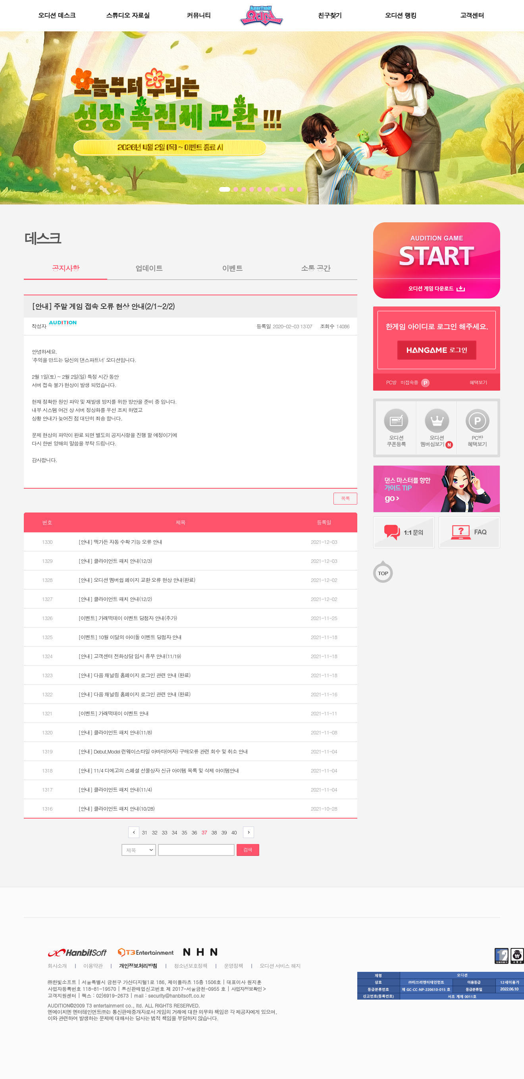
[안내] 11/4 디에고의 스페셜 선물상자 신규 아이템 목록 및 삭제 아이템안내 (159, 770)
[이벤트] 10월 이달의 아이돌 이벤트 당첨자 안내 (130, 637)
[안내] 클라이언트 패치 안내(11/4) (115, 789)
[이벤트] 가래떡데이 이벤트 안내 (114, 713)
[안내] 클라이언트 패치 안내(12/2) (115, 599)
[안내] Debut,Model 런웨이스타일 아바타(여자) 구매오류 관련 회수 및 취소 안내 (163, 751)
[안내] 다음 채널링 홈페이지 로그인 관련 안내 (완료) (135, 675)
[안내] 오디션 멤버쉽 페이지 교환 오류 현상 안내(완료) (137, 580)
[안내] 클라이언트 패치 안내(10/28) (117, 808)
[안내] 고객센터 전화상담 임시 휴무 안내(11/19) (130, 656)
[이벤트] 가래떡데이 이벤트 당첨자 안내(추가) (128, 618)
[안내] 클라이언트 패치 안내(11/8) (115, 732)
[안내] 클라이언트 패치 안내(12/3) (115, 561)
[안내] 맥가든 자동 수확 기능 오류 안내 (120, 541)
